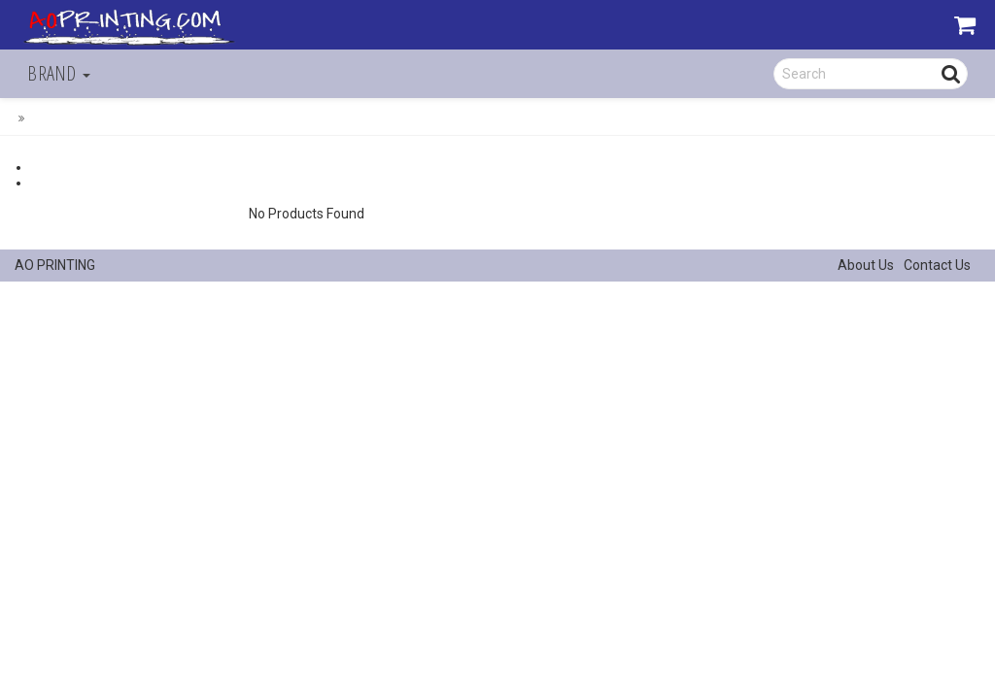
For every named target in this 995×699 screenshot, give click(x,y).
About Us (866, 265)
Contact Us (937, 265)
